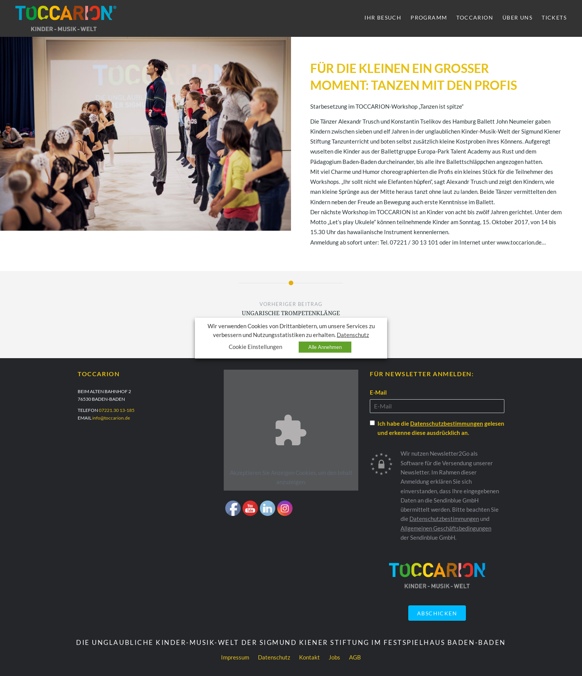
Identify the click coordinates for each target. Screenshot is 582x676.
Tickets (554, 17)
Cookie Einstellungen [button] (255, 347)
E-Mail (378, 392)
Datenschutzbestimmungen (446, 423)
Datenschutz (274, 657)
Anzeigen (282, 472)
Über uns (517, 17)
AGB (355, 657)
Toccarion (474, 17)
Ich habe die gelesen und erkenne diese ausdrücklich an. (440, 428)
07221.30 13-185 (117, 410)
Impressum (235, 657)
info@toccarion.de (111, 418)
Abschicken (437, 613)
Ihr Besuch (382, 17)
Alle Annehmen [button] (325, 347)
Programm (429, 17)
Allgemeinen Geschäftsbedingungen (446, 528)
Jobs (334, 657)
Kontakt (309, 657)
